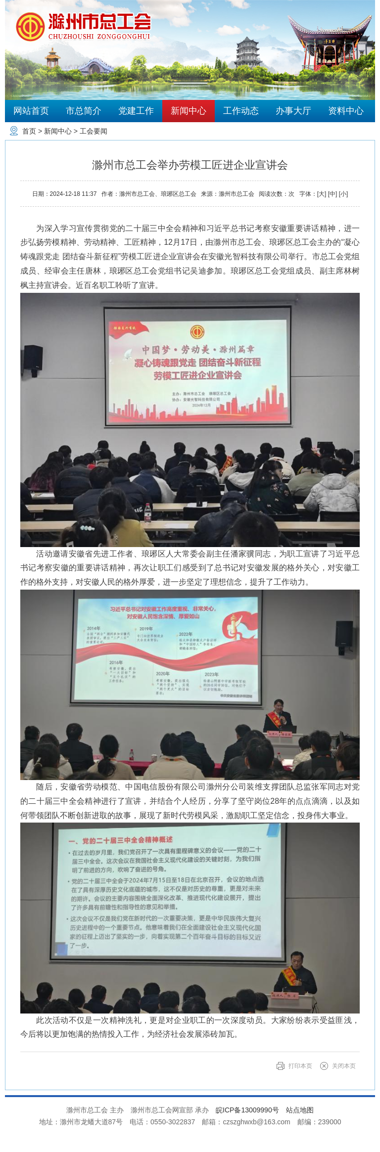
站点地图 (300, 1110)
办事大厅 (293, 111)
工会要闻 (93, 131)
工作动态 (241, 111)
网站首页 (31, 111)
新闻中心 (188, 111)
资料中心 (346, 111)
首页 (29, 131)
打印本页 (300, 1065)
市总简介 (83, 111)
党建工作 (136, 111)
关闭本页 (344, 1065)
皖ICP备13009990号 (247, 1110)
